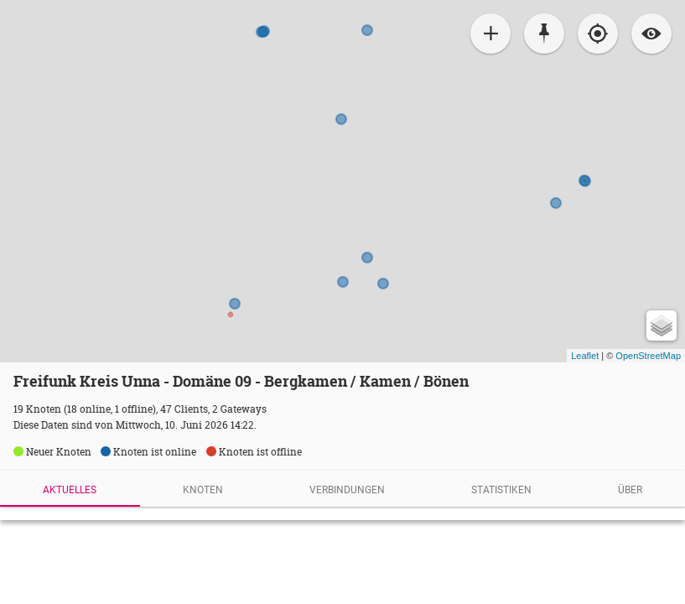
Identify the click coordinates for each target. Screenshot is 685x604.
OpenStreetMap (648, 356)
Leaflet (585, 356)
